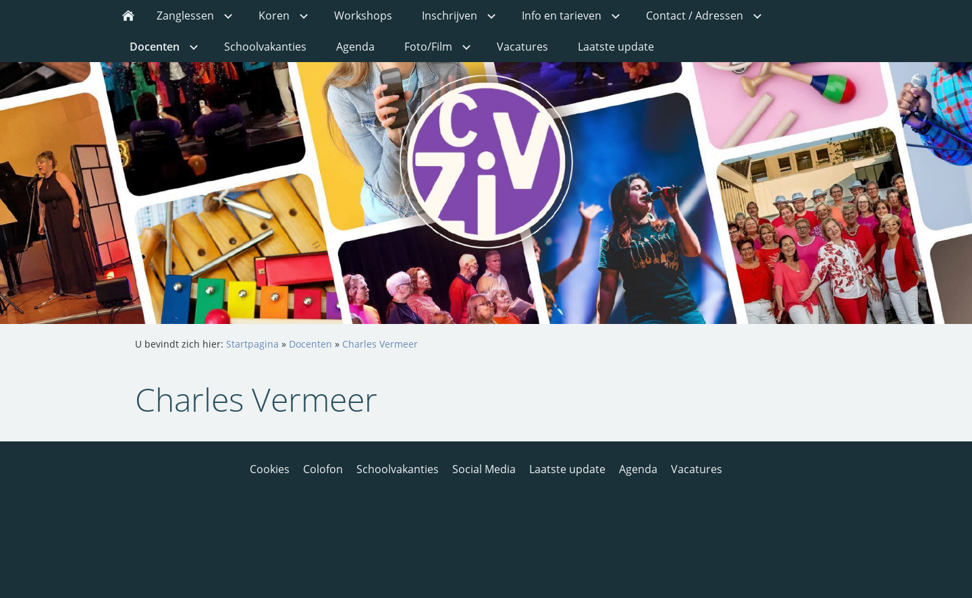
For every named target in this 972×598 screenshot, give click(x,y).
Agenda (638, 469)
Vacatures (696, 469)
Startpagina (252, 343)
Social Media (484, 469)
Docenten (310, 343)
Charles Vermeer (380, 343)
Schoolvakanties (397, 469)
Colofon (323, 469)
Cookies (270, 469)
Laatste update (567, 469)
